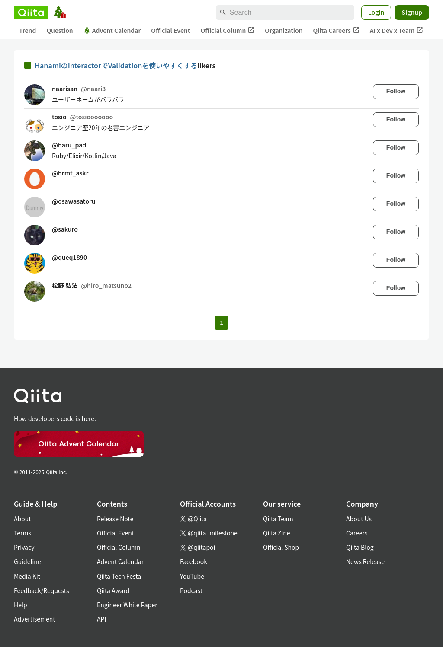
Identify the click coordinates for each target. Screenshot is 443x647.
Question (59, 30)
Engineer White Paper (127, 604)
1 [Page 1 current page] (221, 322)
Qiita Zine (276, 533)
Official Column (228, 30)
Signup (411, 12)
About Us (359, 518)
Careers (356, 533)
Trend (27, 30)
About (22, 518)
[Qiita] (31, 12)
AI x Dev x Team (397, 30)
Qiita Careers (336, 30)
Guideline (27, 561)
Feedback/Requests (41, 590)
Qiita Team (278, 518)
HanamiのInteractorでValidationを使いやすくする (116, 65)
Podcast (191, 590)
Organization (283, 30)
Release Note (115, 518)
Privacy (24, 547)
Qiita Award (113, 590)
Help (20, 604)
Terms (22, 533)
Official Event (170, 30)
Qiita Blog (360, 547)
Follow (395, 91)
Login (376, 12)
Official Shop (281, 547)
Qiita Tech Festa (119, 576)
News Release (365, 561)
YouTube (192, 576)
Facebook (193, 561)
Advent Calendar (112, 30)
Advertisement (34, 619)
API (101, 619)
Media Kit (27, 576)
